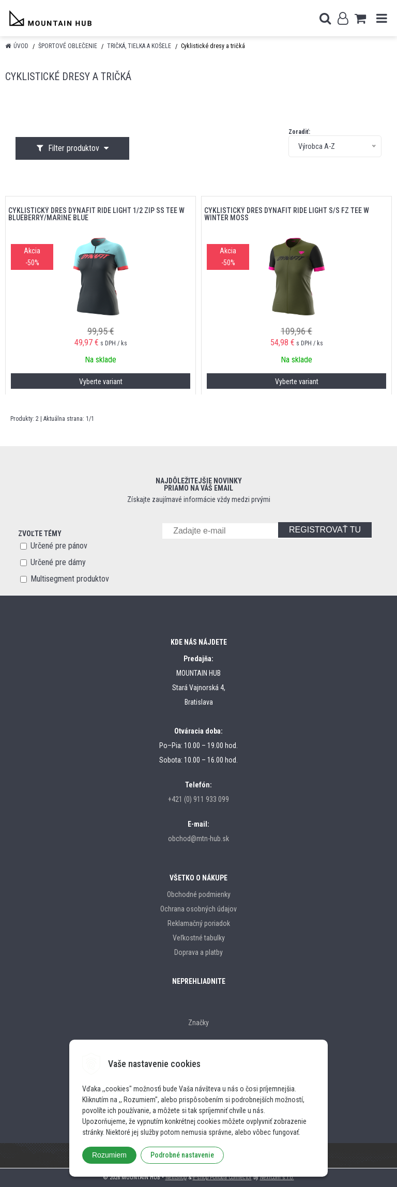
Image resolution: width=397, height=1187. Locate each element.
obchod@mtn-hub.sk (198, 838)
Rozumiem (109, 1155)
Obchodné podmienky (199, 894)
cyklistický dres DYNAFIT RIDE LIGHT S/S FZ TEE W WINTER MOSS (286, 214)
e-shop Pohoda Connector (222, 1177)
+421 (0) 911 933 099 (198, 799)
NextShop (176, 1177)
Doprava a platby (198, 952)
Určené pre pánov (58, 546)
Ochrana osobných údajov (198, 909)
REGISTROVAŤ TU (325, 529)
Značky (198, 1022)
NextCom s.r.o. (277, 1177)
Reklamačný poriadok (198, 923)
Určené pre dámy (58, 562)
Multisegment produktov (69, 579)
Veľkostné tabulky (199, 938)
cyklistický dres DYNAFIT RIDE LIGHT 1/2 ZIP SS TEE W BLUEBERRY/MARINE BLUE (96, 214)
